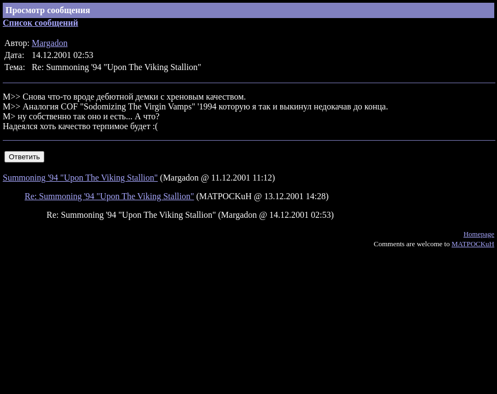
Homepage (479, 234)
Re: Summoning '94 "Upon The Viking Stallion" (109, 196)
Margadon (49, 43)
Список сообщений (40, 22)
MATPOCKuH (473, 244)
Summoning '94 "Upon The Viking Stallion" (80, 177)
